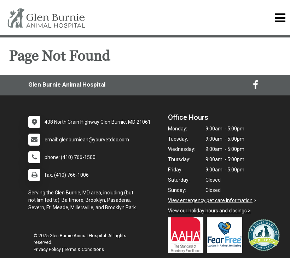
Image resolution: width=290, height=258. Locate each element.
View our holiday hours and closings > (209, 210)
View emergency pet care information (210, 200)
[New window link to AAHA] (187, 235)
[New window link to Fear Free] (226, 235)
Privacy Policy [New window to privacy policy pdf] (47, 249)
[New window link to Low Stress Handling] (265, 235)
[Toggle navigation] (280, 18)
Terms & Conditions (84, 249)
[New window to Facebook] (255, 86)
